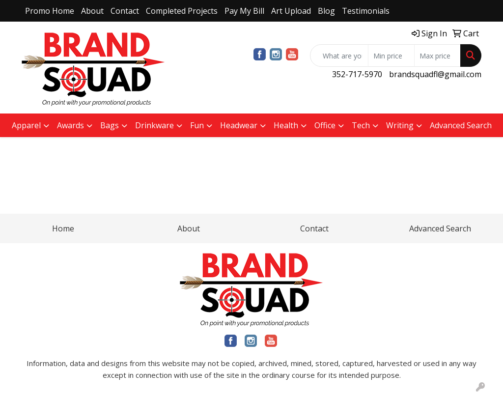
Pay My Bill (244, 10)
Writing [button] (400, 125)
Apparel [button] (26, 125)
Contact (125, 10)
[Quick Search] (339, 55)
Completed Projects (182, 10)
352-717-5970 (357, 74)
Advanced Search (461, 125)
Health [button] (286, 125)
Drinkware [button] (154, 125)
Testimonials (366, 10)
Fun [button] (197, 125)
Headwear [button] (238, 125)
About (92, 10)
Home (63, 228)
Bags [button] (109, 125)
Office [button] (324, 125)
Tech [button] (361, 125)
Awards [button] (70, 125)
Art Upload (291, 10)
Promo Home (49, 10)
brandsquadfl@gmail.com (435, 74)
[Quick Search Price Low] (391, 55)
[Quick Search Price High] (437, 55)
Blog (326, 10)
